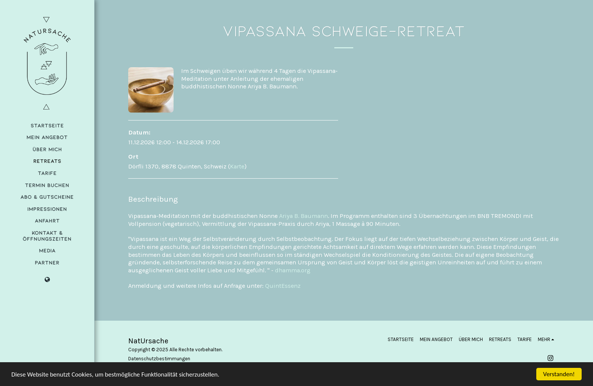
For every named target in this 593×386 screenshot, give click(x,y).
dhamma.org (292, 270)
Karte (237, 166)
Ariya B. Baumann (303, 215)
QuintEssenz (283, 285)
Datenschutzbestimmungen (159, 358)
